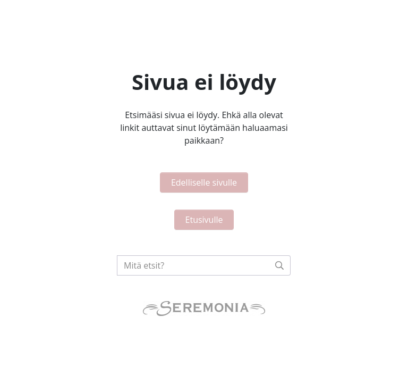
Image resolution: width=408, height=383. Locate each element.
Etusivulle (204, 220)
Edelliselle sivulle (204, 182)
